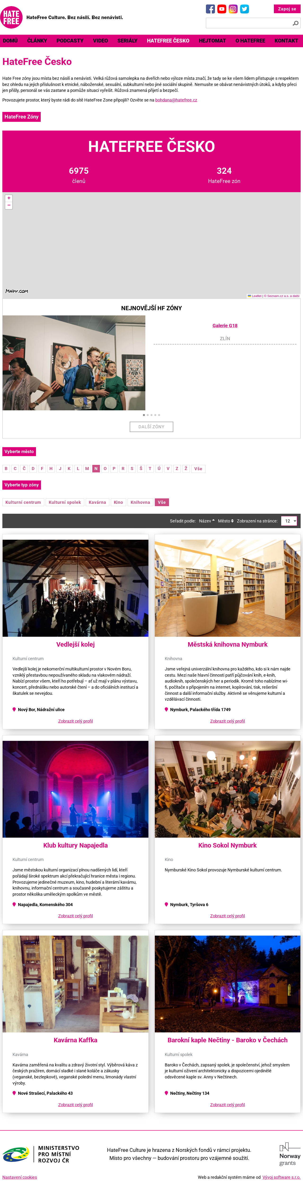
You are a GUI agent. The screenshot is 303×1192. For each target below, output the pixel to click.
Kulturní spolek (65, 502)
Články (37, 41)
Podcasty (70, 41)
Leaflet (255, 296)
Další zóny (151, 426)
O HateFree (250, 41)
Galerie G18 (225, 325)
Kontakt (286, 41)
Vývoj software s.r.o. (282, 1177)
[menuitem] (37, 41)
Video (100, 41)
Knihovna (140, 502)
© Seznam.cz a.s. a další (281, 296)
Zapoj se (287, 8)
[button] (8, 198)
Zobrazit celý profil (75, 721)
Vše (198, 468)
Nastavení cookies (19, 1177)
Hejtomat (212, 41)
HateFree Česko (168, 41)
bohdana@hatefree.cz (176, 100)
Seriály (127, 41)
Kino (118, 502)
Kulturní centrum (23, 502)
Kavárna (97, 502)
